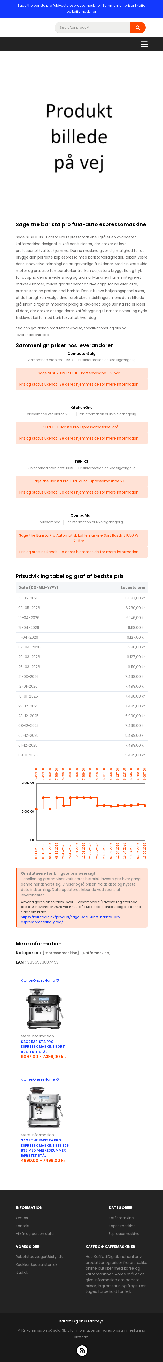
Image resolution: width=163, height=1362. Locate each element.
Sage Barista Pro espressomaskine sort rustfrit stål (43, 1046)
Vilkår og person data (35, 1233)
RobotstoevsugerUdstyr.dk (39, 1256)
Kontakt (23, 1225)
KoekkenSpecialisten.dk (36, 1264)
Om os (22, 1217)
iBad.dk (22, 1272)
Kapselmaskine (122, 1225)
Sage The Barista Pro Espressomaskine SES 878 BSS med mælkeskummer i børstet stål (45, 1148)
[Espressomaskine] (61, 953)
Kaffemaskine (121, 1217)
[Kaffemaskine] (96, 953)
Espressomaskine (124, 1233)
